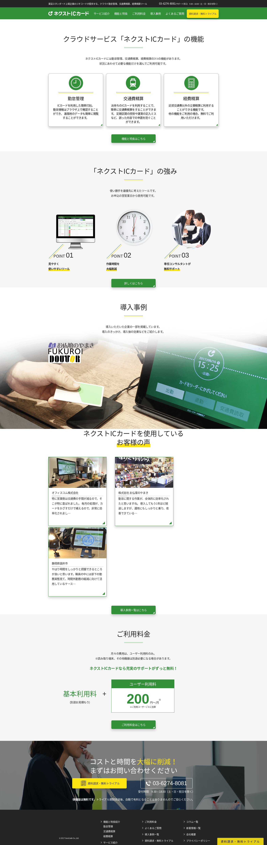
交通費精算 (109, 760)
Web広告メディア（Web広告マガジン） (191, 809)
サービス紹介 (102, 13)
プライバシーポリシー (198, 769)
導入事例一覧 (152, 763)
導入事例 (155, 13)
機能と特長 (121, 13)
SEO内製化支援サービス (46, 808)
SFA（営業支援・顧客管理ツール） (133, 807)
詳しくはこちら (133, 283)
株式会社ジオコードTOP (250, 808)
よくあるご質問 (175, 13)
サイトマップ (193, 775)
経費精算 (108, 765)
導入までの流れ (111, 780)
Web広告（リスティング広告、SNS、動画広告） (75, 809)
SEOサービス (17, 808)
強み (105, 775)
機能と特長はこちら (133, 138)
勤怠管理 (108, 755)
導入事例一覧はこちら (133, 539)
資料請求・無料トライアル (203, 13)
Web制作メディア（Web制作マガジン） (220, 809)
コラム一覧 (192, 750)
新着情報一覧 (193, 756)
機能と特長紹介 (111, 750)
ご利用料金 (138, 13)
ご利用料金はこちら (133, 654)
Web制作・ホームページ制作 (104, 808)
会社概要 (191, 763)
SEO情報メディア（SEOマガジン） (162, 808)
